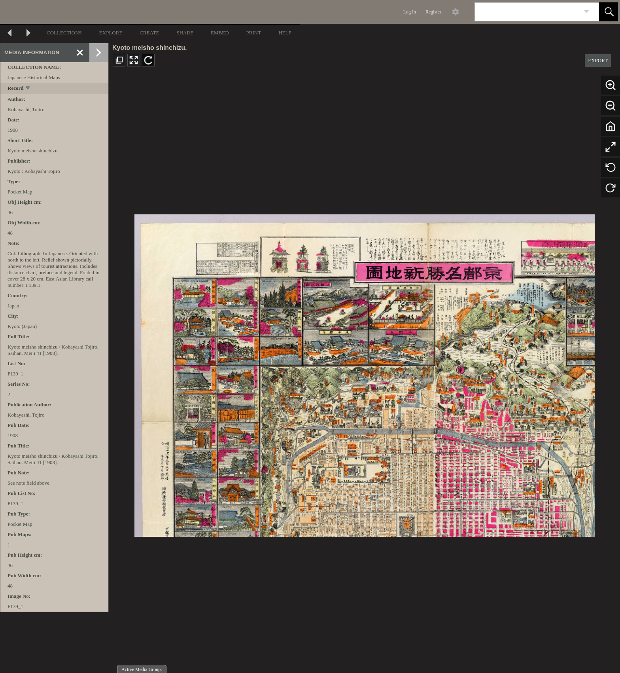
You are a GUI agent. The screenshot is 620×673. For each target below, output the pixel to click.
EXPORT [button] (598, 60)
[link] (587, 12)
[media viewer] (364, 373)
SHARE (184, 33)
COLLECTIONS (64, 33)
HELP (284, 33)
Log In (409, 12)
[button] (608, 11)
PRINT (253, 33)
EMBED (220, 33)
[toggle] (28, 89)
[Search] (527, 12)
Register (433, 12)
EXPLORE (111, 33)
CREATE (149, 33)
